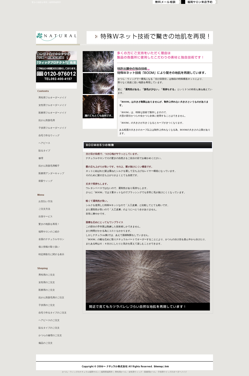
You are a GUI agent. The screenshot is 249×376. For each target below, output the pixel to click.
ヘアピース (44, 143)
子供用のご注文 (47, 305)
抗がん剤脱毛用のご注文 (51, 297)
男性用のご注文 (47, 274)
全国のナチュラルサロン (51, 239)
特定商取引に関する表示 (51, 254)
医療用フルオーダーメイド (53, 112)
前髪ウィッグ (46, 181)
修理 (41, 158)
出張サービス (46, 216)
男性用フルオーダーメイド (53, 97)
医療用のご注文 (47, 290)
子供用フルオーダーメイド (53, 127)
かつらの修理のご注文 (50, 335)
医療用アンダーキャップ (51, 173)
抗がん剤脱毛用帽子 (49, 165)
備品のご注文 (46, 343)
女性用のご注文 (47, 282)
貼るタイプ (44, 150)
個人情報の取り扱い (49, 246)
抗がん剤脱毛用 (47, 120)
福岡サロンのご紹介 (49, 231)
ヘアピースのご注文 (49, 320)
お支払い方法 (46, 201)
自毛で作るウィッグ (49, 135)
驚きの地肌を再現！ (49, 224)
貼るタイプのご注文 (49, 327)
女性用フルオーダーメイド (53, 105)
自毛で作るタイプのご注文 (53, 312)
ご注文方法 (44, 209)
